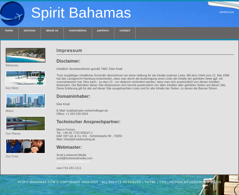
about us (52, 30)
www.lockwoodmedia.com (73, 161)
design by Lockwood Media (195, 182)
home (9, 30)
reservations (78, 30)
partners (103, 30)
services (30, 30)
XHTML (150, 182)
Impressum (226, 12)
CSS (162, 182)
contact (125, 30)
